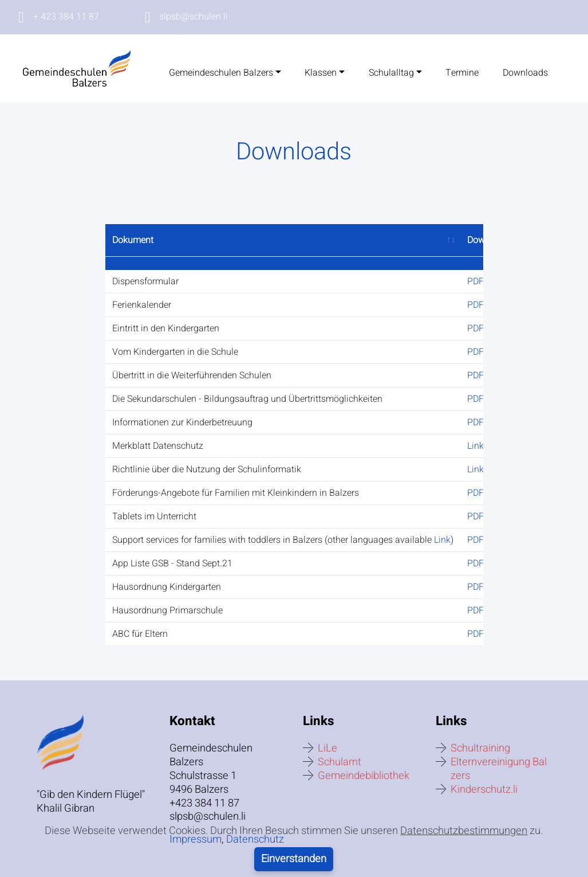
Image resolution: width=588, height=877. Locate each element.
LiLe (327, 735)
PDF (475, 268)
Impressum (195, 826)
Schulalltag (391, 73)
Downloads (525, 73)
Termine (462, 73)
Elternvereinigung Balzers (499, 755)
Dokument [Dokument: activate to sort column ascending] (132, 240)
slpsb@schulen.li (193, 17)
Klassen (321, 73)
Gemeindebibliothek (363, 762)
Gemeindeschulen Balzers (221, 73)
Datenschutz (255, 826)
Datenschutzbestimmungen (463, 860)
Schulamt (339, 748)
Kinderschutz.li (484, 776)
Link (475, 433)
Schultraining (480, 735)
